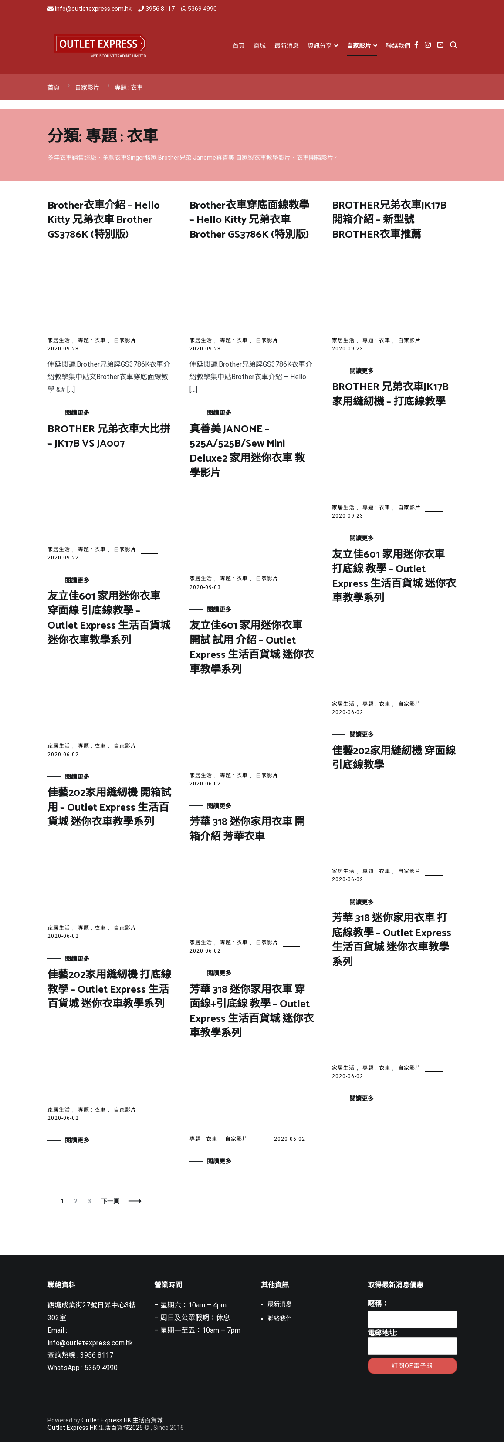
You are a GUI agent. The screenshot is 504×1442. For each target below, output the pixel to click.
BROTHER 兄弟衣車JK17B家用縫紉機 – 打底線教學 (390, 395)
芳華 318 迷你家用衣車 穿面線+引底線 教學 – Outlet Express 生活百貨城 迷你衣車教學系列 (251, 1011)
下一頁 (110, 1201)
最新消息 (286, 45)
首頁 (239, 45)
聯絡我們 (398, 45)
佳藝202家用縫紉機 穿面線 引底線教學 (394, 759)
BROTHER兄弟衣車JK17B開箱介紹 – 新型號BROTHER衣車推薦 (389, 220)
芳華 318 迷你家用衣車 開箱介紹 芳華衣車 (247, 830)
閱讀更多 (77, 412)
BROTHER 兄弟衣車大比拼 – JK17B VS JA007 (108, 437)
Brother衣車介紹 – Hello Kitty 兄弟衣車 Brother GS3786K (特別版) (103, 220)
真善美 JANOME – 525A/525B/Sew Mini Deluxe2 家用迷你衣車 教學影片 (247, 451)
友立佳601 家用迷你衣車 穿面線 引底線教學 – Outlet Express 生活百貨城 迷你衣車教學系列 (108, 618)
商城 (260, 45)
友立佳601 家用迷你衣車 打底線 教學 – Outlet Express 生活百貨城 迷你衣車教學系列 (394, 576)
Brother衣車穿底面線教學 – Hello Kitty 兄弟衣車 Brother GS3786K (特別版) (249, 220)
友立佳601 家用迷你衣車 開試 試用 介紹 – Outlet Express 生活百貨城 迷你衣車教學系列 (251, 647)
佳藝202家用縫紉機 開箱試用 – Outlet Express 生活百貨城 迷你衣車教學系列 (109, 808)
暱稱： (378, 1304)
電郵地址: (412, 1342)
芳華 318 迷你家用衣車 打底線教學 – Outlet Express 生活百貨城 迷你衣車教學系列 (391, 940)
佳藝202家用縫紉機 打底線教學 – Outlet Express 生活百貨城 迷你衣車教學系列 (109, 990)
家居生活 (58, 340)
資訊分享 (320, 45)
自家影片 (359, 45)
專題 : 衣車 (92, 340)
